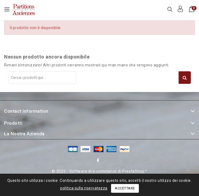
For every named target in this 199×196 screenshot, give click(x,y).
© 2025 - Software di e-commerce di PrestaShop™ (99, 171)
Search (185, 77)
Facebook (98, 161)
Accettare (125, 188)
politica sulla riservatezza (84, 188)
